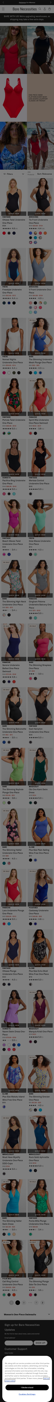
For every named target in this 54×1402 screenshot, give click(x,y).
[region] (27, 1379)
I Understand (27, 1387)
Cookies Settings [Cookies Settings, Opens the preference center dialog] (27, 1394)
